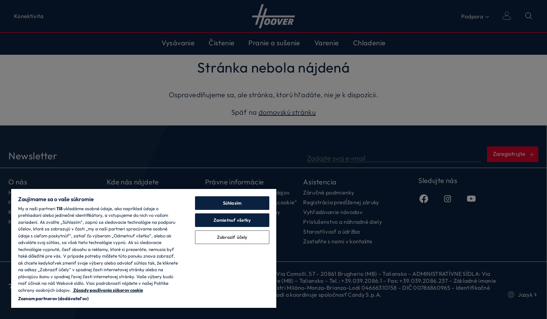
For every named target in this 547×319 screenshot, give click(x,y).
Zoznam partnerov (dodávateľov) (53, 298)
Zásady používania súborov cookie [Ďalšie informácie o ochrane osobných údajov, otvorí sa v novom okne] (108, 290)
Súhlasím (232, 203)
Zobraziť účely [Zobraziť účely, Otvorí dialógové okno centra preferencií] (232, 237)
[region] (143, 248)
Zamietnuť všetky (232, 220)
